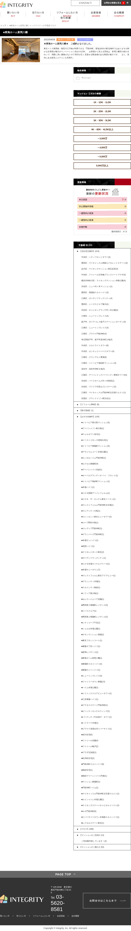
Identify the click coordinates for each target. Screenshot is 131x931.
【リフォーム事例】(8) (89, 404)
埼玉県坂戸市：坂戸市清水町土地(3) (96, 339)
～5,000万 (102, 156)
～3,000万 (102, 138)
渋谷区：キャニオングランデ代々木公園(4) (99, 310)
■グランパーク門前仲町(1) (92, 534)
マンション (86, 78)
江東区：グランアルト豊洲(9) (94, 357)
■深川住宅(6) (86, 735)
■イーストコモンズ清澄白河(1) (94, 440)
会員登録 (61, 916)
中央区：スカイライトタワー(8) (95, 345)
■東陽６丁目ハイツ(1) (90, 646)
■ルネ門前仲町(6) (88, 811)
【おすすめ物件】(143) (89, 417)
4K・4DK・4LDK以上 (102, 129)
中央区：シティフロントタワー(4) (95, 257)
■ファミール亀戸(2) (89, 746)
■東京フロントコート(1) (91, 640)
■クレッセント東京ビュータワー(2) (96, 517)
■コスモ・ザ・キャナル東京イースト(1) (98, 499)
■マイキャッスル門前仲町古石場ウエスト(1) (100, 794)
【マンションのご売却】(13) (92, 835)
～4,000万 (102, 147)
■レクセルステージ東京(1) (92, 823)
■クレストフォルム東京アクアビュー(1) (98, 575)
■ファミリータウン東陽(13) (93, 682)
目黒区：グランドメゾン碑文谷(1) (95, 398)
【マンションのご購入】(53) (92, 847)
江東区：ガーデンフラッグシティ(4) (96, 298)
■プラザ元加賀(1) (88, 752)
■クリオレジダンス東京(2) (92, 552)
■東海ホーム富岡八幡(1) (91, 658)
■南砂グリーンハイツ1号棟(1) (94, 776)
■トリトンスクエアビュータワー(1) (96, 693)
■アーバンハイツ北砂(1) (91, 470)
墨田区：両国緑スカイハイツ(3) (95, 292)
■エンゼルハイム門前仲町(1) (93, 458)
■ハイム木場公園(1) (89, 687)
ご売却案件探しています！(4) (94, 841)
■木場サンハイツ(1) (89, 540)
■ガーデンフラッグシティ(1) (93, 558)
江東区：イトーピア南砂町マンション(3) (98, 363)
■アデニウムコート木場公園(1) (94, 452)
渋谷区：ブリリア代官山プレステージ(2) (98, 387)
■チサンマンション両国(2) (92, 634)
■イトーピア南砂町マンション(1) (95, 481)
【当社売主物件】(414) (89, 251)
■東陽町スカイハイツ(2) (91, 664)
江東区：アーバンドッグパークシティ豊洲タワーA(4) (104, 375)
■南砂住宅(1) (86, 770)
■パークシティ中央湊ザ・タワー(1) (96, 717)
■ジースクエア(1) (88, 611)
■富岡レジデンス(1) (89, 652)
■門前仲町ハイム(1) (89, 788)
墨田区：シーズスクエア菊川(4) (95, 304)
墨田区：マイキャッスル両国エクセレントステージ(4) (104, 263)
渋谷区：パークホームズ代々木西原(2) (97, 381)
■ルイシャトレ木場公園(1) (92, 799)
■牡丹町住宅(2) (87, 758)
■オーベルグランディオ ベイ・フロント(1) (99, 475)
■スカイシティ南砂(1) (90, 587)
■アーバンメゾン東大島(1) (92, 428)
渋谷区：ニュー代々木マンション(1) (96, 286)
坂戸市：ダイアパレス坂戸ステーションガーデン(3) (103, 322)
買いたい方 (5, 916)
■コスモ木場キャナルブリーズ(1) (95, 564)
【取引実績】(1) (86, 410)
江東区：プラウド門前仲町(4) (94, 334)
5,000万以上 (102, 165)
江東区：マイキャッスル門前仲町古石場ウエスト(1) (103, 392)
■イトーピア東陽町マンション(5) (95, 446)
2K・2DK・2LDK (102, 111)
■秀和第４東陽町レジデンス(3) (94, 605)
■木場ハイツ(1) (87, 487)
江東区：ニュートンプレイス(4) (95, 316)
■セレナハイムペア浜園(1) (92, 599)
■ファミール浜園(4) (89, 740)
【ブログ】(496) (87, 829)
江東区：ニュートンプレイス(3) (95, 328)
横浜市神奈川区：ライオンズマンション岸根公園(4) (103, 280)
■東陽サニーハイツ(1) (90, 670)
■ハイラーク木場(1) (89, 723)
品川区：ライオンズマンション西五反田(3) (99, 269)
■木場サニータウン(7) (90, 570)
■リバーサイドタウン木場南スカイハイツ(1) (100, 817)
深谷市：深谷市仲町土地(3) (93, 369)
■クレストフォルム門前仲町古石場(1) (97, 505)
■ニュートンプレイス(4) (91, 676)
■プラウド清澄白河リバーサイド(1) (96, 729)
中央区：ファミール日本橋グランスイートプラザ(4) (103, 275)
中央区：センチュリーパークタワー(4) (97, 351)
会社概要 (75, 916)
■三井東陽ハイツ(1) (89, 699)
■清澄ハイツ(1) (87, 546)
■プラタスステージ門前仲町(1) (94, 705)
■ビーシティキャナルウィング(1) (95, 711)
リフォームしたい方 (41, 916)
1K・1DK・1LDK (102, 102)
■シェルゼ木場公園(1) (90, 629)
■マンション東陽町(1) (90, 782)
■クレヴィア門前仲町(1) (91, 528)
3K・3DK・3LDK (102, 120)
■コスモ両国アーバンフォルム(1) (95, 493)
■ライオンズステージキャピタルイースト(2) (100, 805)
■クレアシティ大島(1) (90, 511)
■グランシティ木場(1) (90, 581)
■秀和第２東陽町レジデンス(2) (94, 617)
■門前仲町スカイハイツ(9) (92, 764)
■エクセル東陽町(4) (89, 464)
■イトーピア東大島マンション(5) (95, 422)
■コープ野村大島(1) (89, 522)
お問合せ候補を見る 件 (116, 2)
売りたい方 (21, 916)
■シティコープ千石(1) (90, 623)
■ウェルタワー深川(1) (90, 434)
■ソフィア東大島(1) (89, 593)
